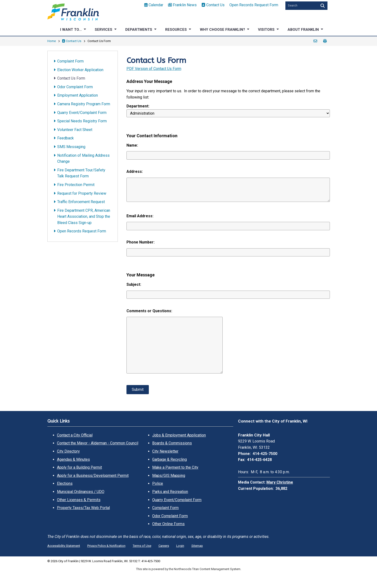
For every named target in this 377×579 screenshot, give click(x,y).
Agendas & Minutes (73, 459)
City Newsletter (165, 451)
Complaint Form (70, 61)
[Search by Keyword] (301, 5)
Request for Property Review (81, 193)
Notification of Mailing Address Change (83, 158)
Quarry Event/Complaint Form (82, 112)
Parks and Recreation (170, 491)
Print (325, 41)
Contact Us (213, 5)
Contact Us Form (71, 78)
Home (51, 41)
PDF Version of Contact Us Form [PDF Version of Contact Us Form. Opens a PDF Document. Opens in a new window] (153, 68)
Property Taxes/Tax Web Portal (83, 507)
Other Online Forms (168, 524)
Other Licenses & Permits (79, 500)
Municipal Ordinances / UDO (80, 491)
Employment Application (77, 95)
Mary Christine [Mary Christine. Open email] (279, 482)
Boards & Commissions (172, 443)
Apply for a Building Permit (79, 467)
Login (180, 546)
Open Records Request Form (253, 5)
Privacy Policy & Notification (106, 546)
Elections (65, 483)
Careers (163, 546)
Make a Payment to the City (175, 467)
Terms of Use (142, 546)
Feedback (65, 138)
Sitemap (197, 546)
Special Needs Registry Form (82, 121)
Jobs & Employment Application (179, 435)
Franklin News (182, 5)
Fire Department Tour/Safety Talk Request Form (81, 173)
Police (157, 483)
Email (315, 41)
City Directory (68, 451)
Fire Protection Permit (75, 184)
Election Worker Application (80, 70)
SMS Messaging (71, 146)
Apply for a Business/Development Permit (93, 475)
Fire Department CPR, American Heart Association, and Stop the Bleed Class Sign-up (83, 216)
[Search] (322, 5)
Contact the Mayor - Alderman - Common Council (97, 443)
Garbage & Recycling (169, 459)
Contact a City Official (75, 435)
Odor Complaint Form (75, 87)
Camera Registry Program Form (83, 104)
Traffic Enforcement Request (81, 201)
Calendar (153, 5)
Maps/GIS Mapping (168, 475)
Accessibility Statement (63, 546)
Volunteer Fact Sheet (74, 129)
